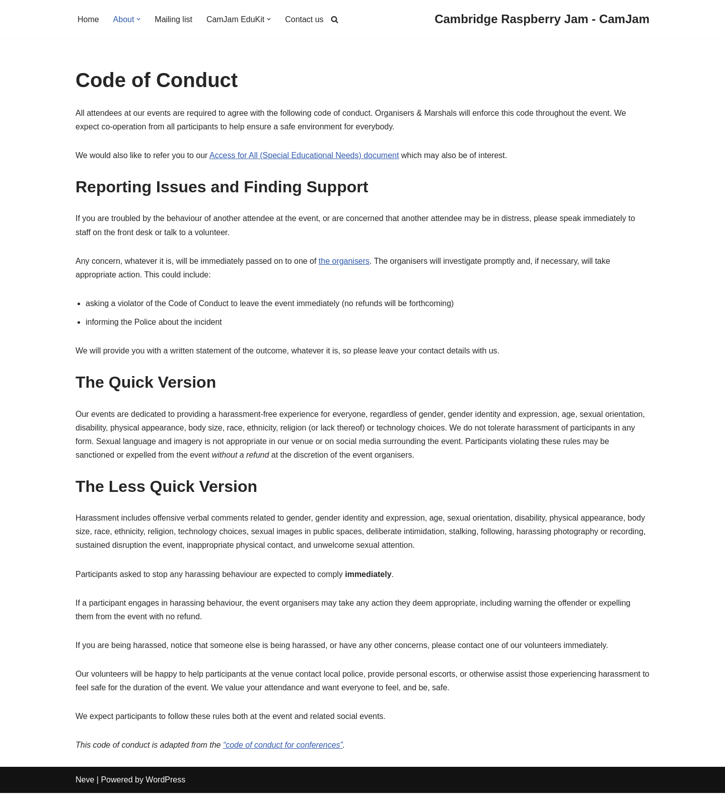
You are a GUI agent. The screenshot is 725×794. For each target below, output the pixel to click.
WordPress (165, 781)
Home (88, 19)
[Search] (334, 19)
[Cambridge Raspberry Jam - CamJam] (541, 19)
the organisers (344, 261)
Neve (85, 781)
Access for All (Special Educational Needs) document (305, 155)
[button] (139, 19)
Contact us (304, 19)
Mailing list (174, 19)
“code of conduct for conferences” (283, 746)
